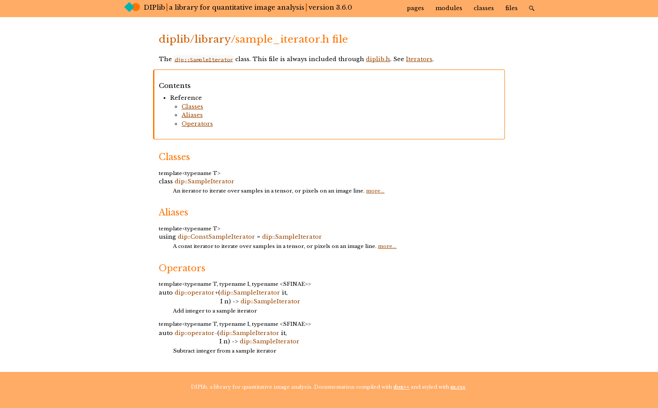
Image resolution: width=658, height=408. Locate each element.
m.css (457, 387)
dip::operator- (196, 333)
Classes (484, 8)
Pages (415, 8)
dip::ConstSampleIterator (216, 236)
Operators (197, 124)
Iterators (419, 59)
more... (375, 191)
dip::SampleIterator (204, 181)
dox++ (401, 387)
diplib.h (378, 59)
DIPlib (144, 7)
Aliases (192, 115)
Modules (448, 8)
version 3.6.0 (330, 7)
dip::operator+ (196, 292)
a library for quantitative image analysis (236, 7)
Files (511, 8)
